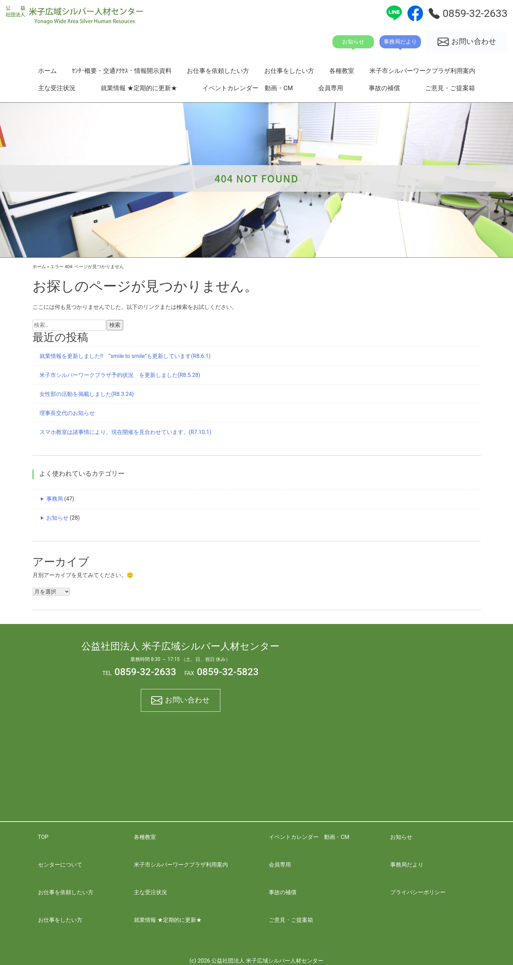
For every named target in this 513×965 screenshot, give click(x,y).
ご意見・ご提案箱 (450, 88)
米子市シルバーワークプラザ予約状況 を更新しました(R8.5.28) (119, 375)
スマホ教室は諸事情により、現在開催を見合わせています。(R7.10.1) (125, 432)
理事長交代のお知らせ (67, 413)
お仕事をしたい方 (289, 70)
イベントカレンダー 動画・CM (247, 88)
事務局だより (406, 864)
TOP (43, 837)
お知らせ (57, 517)
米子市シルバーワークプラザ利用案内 (422, 70)
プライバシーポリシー (418, 892)
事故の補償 (384, 88)
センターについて (60, 864)
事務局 (54, 498)
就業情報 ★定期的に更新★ (139, 88)
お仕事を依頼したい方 (218, 70)
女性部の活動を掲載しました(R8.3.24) (86, 394)
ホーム (47, 70)
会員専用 (330, 88)
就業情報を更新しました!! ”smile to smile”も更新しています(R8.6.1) (125, 356)
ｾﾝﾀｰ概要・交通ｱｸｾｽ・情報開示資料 (122, 70)
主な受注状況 (56, 88)
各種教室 (341, 70)
